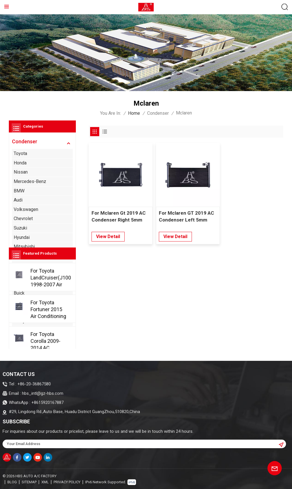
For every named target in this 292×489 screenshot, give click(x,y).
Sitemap (29, 482)
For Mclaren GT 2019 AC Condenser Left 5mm (185, 215)
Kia (17, 265)
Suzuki (20, 228)
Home (134, 113)
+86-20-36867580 (34, 384)
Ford (18, 256)
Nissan (21, 172)
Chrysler (22, 330)
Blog (12, 482)
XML (45, 482)
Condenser (158, 113)
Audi (18, 200)
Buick (19, 293)
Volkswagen (26, 209)
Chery (19, 321)
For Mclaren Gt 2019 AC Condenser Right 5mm (119, 215)
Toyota (20, 153)
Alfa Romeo (25, 283)
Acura (19, 274)
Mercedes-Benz (30, 181)
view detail (108, 235)
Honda (20, 163)
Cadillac (21, 311)
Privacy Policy (67, 482)
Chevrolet (23, 218)
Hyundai (22, 237)
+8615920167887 (47, 402)
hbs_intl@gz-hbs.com (42, 393)
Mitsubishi (24, 246)
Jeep (19, 339)
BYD (18, 302)
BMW (19, 190)
